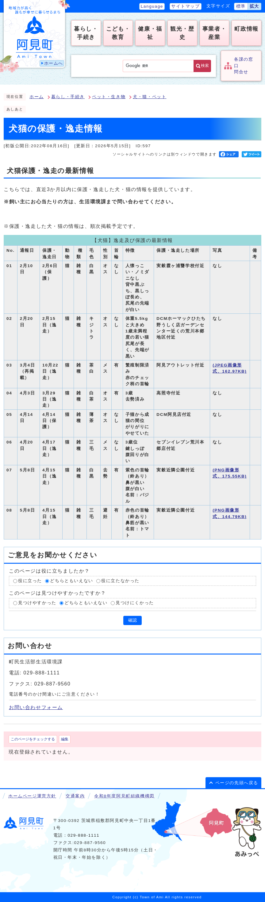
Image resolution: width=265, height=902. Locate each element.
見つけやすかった (37, 603)
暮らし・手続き (68, 96)
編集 (64, 739)
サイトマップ (185, 6)
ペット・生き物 (108, 96)
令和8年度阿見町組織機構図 (124, 796)
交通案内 (75, 796)
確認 (132, 620)
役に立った (30, 580)
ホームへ (53, 63)
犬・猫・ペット (149, 96)
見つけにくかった (135, 603)
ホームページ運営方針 (32, 796)
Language (152, 6)
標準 (241, 6)
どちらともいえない (71, 580)
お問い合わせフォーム (36, 707)
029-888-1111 (83, 835)
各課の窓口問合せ (243, 65)
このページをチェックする (33, 739)
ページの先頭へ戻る (236, 783)
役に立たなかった (120, 580)
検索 (205, 65)
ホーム (36, 96)
